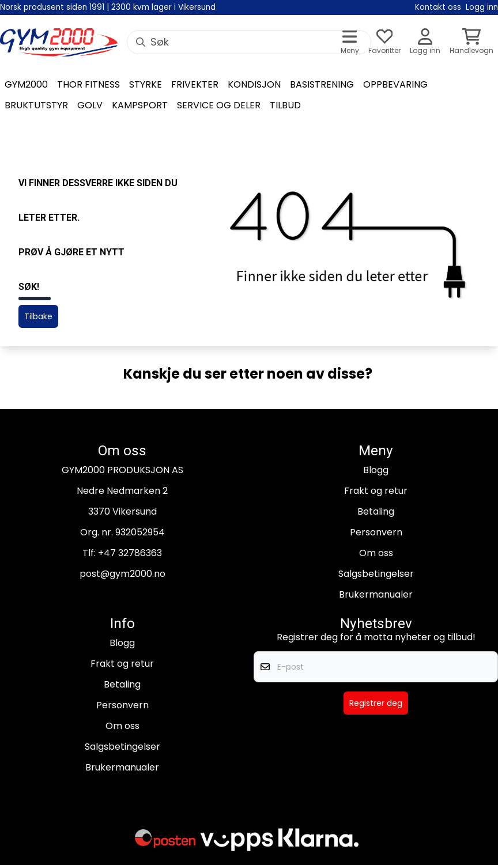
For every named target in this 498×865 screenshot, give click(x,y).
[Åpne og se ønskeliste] (384, 42)
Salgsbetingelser (376, 573)
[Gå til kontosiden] (425, 42)
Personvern (376, 532)
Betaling (375, 511)
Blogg (375, 470)
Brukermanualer (376, 594)
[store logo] (59, 42)
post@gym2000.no (122, 573)
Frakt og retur (376, 490)
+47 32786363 (130, 553)
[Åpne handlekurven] (471, 42)
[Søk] (249, 42)
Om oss (376, 553)
